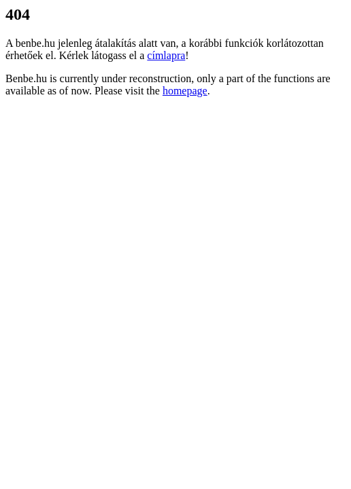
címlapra (166, 55)
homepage (185, 90)
